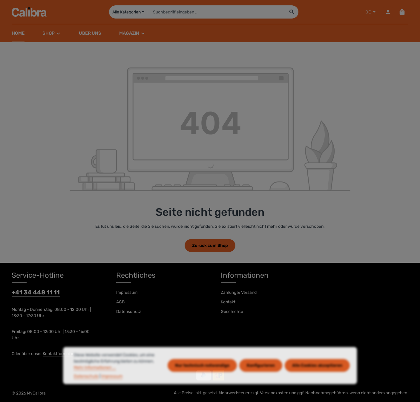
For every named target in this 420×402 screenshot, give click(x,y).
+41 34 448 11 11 (36, 292)
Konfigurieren (261, 375)
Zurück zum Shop (210, 245)
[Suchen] (292, 12)
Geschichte (232, 311)
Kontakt (228, 302)
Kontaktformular (58, 353)
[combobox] (216, 12)
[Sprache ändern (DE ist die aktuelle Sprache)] (370, 12)
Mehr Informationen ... (95, 377)
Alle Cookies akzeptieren (317, 375)
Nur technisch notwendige (202, 375)
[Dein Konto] (387, 12)
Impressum (126, 292)
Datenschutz (128, 311)
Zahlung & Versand (239, 292)
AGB (120, 302)
